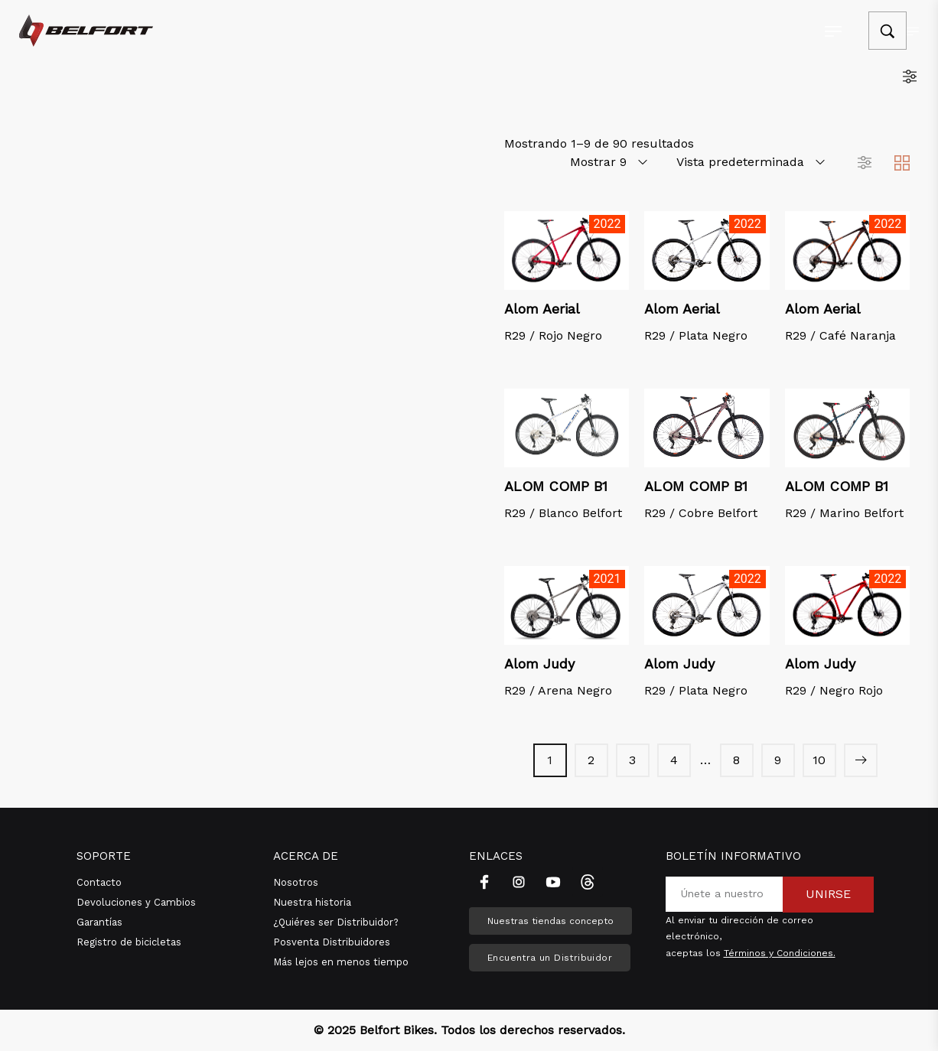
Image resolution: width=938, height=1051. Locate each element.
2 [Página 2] (591, 760)
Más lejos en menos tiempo (341, 962)
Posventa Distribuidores (331, 942)
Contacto (99, 882)
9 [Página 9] (777, 760)
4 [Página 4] (674, 760)
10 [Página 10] (819, 760)
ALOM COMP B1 (555, 486)
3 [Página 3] (632, 760)
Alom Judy (539, 664)
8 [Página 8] (736, 760)
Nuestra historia (312, 902)
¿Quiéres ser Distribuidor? (336, 922)
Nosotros (295, 882)
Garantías (99, 922)
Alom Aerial (542, 309)
